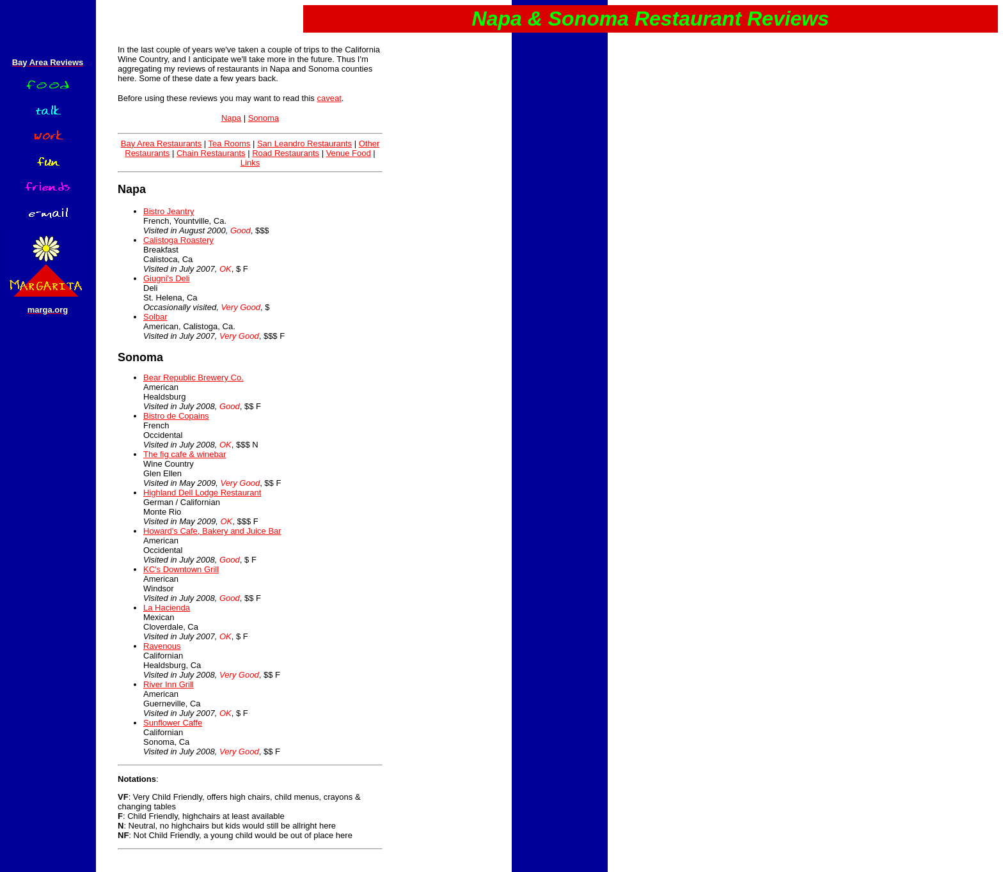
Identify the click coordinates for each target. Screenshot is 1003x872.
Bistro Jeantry (168, 211)
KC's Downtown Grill (181, 569)
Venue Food (348, 153)
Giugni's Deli (166, 278)
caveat (329, 98)
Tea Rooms (230, 143)
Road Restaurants (285, 153)
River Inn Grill (168, 684)
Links (250, 162)
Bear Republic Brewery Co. (193, 377)
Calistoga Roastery (178, 240)
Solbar (155, 317)
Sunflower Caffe (172, 723)
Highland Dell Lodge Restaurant (202, 492)
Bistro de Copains (176, 416)
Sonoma (263, 118)
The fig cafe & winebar (184, 454)
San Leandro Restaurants (304, 143)
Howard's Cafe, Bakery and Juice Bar (212, 531)
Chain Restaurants (211, 153)
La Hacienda (166, 607)
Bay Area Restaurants (161, 143)
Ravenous (162, 646)
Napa (231, 118)
